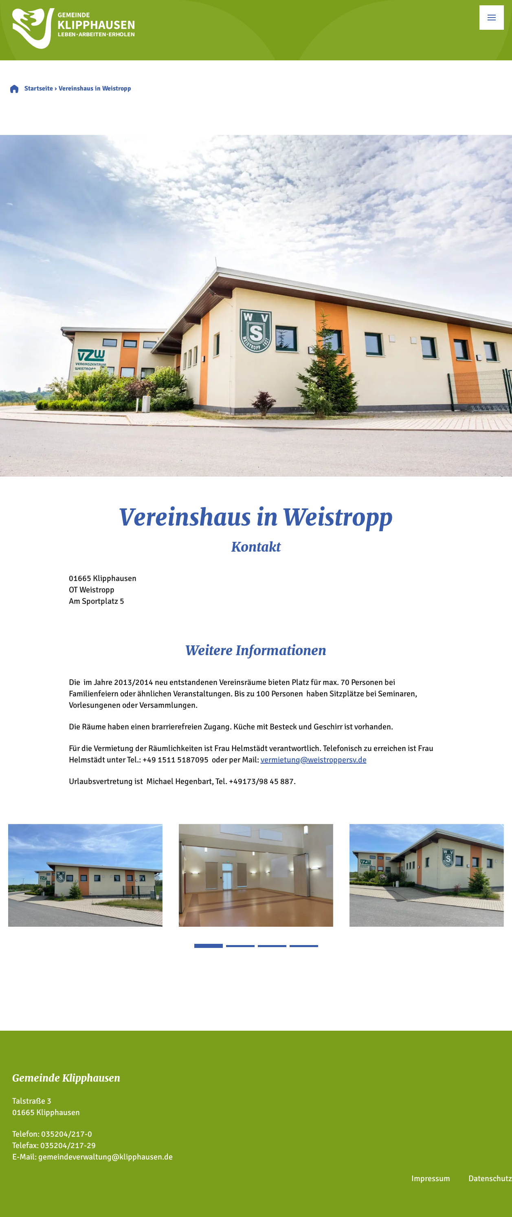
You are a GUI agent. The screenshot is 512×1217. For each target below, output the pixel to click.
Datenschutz (490, 1178)
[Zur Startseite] (73, 46)
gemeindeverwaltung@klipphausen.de (105, 1157)
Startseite (38, 88)
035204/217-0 (66, 1134)
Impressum (430, 1178)
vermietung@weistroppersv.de (314, 760)
